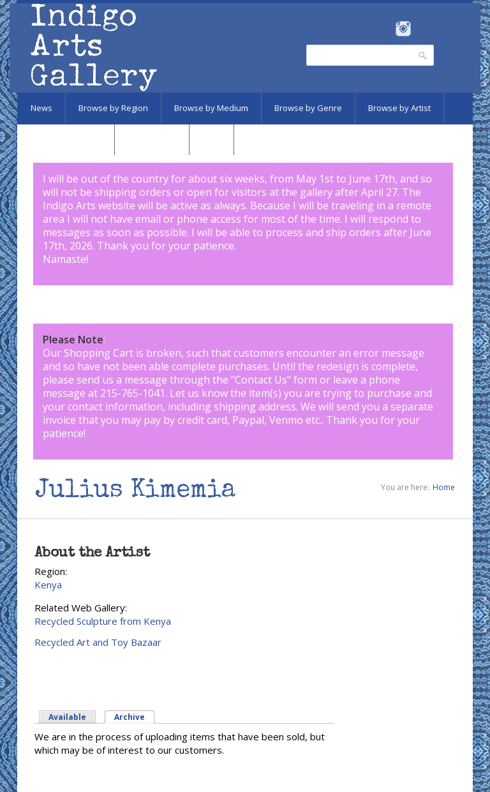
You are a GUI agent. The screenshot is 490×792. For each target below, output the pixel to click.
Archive (129, 717)
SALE (211, 139)
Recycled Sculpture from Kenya (102, 621)
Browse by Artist (399, 108)
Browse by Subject (65, 139)
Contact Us (261, 380)
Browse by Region (113, 108)
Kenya (48, 584)
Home (444, 487)
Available (67, 717)
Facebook (386, 28)
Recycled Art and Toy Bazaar (97, 642)
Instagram (403, 28)
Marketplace (152, 139)
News (41, 108)
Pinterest (423, 28)
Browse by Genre (308, 108)
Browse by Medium (211, 108)
